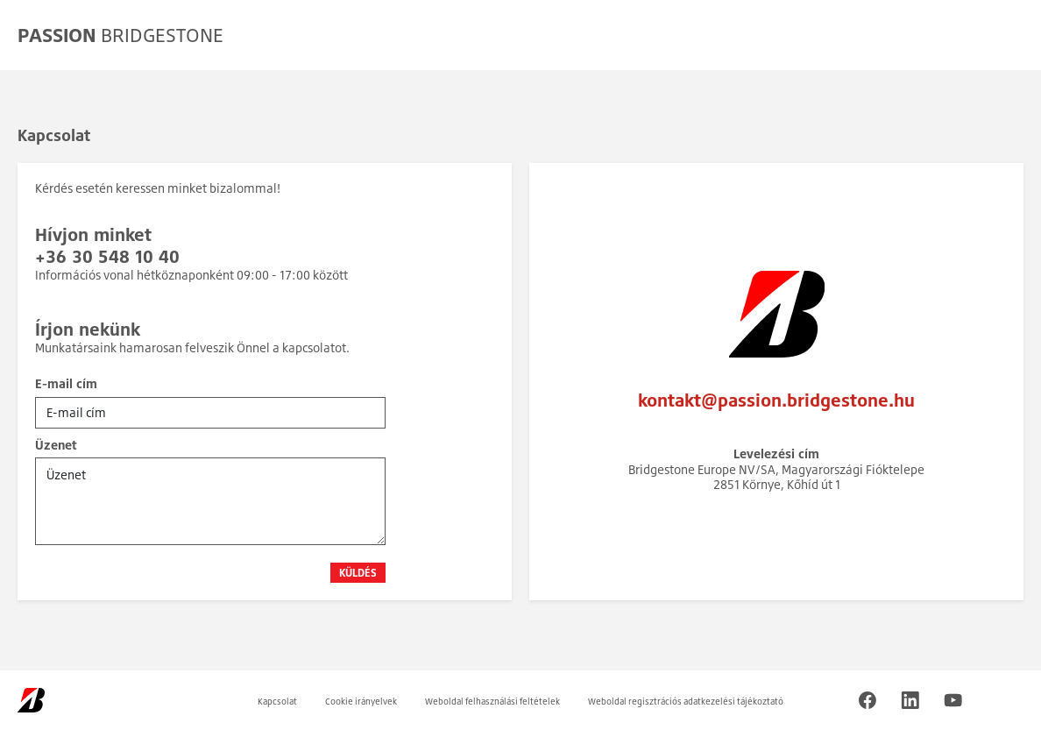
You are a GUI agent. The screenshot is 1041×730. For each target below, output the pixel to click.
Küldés (358, 572)
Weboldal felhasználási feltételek (492, 701)
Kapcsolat (277, 701)
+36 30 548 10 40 (107, 256)
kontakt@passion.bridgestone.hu (776, 400)
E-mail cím (66, 383)
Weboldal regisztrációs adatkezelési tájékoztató (685, 701)
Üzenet (56, 444)
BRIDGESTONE (120, 34)
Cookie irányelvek (361, 701)
